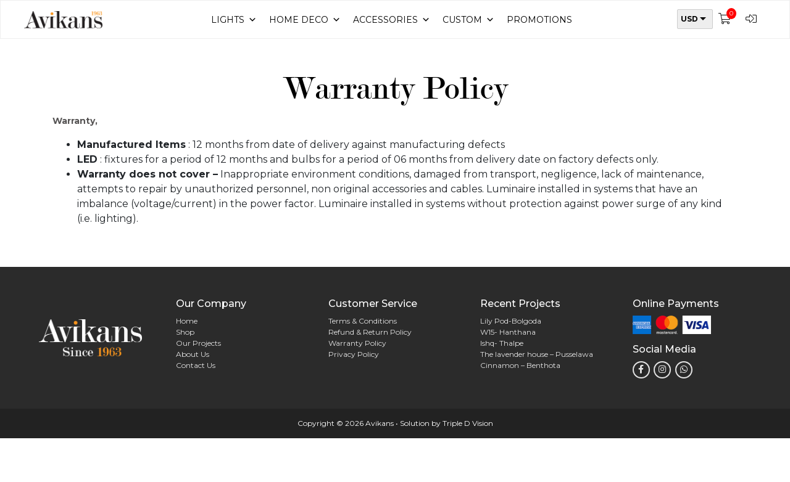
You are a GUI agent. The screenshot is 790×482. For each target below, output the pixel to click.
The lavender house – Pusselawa (536, 354)
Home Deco (305, 19)
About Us (192, 354)
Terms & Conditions (362, 320)
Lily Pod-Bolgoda (510, 320)
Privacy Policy (353, 354)
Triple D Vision (468, 423)
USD (689, 18)
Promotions (539, 19)
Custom (468, 19)
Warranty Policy (357, 343)
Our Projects (198, 343)
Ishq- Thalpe (501, 343)
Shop (185, 332)
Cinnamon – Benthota (520, 365)
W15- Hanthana (508, 332)
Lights (234, 19)
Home (187, 320)
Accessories (391, 19)
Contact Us (195, 365)
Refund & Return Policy (370, 332)
